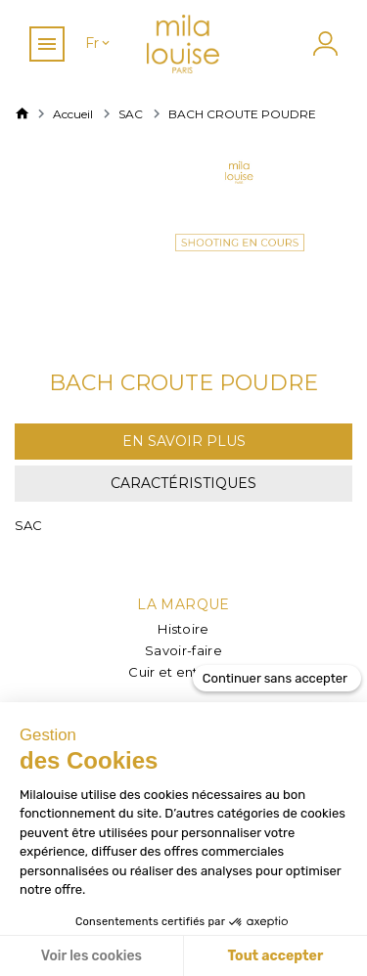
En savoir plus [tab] (184, 441)
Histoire (183, 629)
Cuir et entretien (183, 672)
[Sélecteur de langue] (99, 43)
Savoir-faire (183, 650)
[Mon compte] (323, 43)
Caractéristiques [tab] (183, 483)
